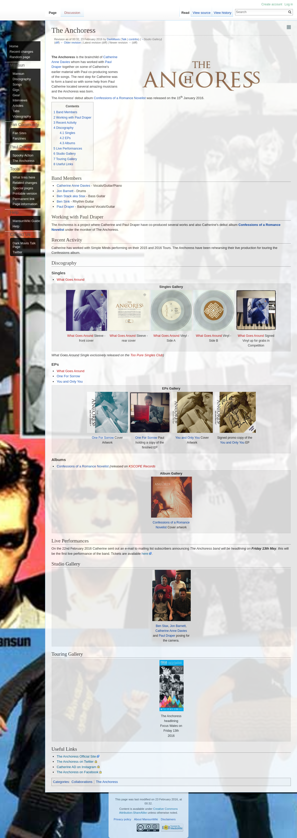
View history (222, 13)
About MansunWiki (146, 819)
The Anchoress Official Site (76, 756)
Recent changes (21, 52)
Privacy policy (122, 819)
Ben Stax (162, 626)
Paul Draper (65, 206)
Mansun (18, 74)
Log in (288, 4)
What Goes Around (70, 279)
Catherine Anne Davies (73, 185)
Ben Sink (63, 201)
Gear (16, 95)
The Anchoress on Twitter (75, 761)
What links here (24, 177)
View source (201, 13)
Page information (25, 204)
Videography (22, 116)
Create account (271, 4)
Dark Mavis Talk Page (24, 245)
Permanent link (23, 199)
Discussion (72, 13)
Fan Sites (19, 133)
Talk (124, 39)
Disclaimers (168, 819)
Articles (18, 106)
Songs (17, 84)
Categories (61, 782)
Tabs (16, 111)
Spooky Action (23, 155)
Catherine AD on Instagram (76, 767)
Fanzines (19, 138)
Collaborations (81, 782)
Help (16, 226)
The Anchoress (107, 782)
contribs (134, 39)
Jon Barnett (65, 191)
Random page (19, 57)
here (145, 554)
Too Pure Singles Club (146, 355)
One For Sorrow (68, 376)
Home (13, 46)
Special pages (23, 188)
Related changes (25, 183)
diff (57, 42)
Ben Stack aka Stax (71, 196)
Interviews (20, 100)
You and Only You (69, 381)
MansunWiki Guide (26, 221)
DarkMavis (113, 39)
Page (53, 13)
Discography (22, 79)
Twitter (17, 252)
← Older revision (70, 42)
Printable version (25, 193)
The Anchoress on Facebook (77, 772)
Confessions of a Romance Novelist (120, 98)
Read (185, 13)
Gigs (16, 90)
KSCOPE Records (142, 466)
